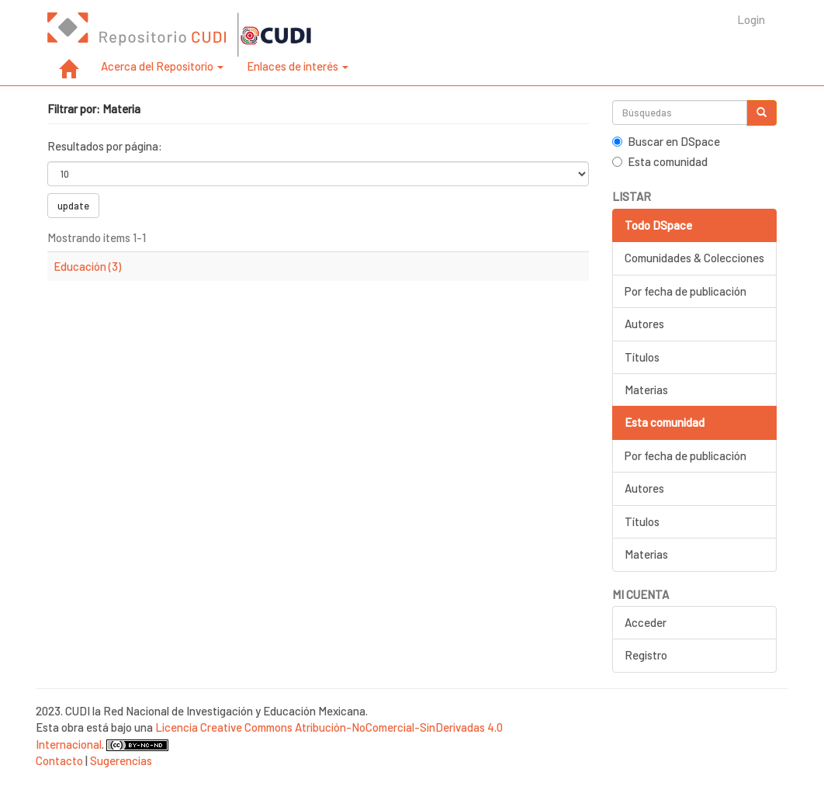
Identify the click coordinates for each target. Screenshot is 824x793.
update (73, 205)
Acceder (645, 622)
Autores (644, 324)
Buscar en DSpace (666, 141)
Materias (646, 389)
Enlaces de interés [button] (297, 66)
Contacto (59, 760)
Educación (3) (87, 266)
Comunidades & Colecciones (694, 258)
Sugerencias (121, 760)
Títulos (642, 357)
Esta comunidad (660, 161)
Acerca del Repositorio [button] (162, 66)
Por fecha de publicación (685, 291)
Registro (646, 655)
